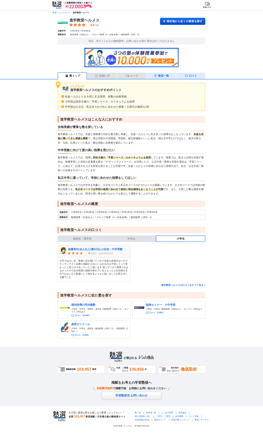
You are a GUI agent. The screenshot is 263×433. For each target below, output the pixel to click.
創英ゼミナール (80, 324)
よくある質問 (167, 413)
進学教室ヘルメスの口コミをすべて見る (182, 285)
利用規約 (182, 413)
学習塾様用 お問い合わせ (131, 395)
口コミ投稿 (194, 416)
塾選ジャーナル (202, 420)
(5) (96, 25)
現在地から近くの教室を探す (182, 21)
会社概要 (179, 416)
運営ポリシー (160, 420)
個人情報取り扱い (143, 416)
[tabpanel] (131, 263)
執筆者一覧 (151, 413)
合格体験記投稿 (142, 420)
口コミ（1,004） (82, 335)
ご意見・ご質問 (163, 416)
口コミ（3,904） (157, 312)
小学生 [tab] (181, 238)
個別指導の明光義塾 (83, 304)
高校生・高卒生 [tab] (82, 238)
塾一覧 (138, 413)
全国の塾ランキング (180, 420)
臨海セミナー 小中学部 (160, 304)
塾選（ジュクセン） (62, 12)
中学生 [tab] (131, 238)
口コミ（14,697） (83, 315)
